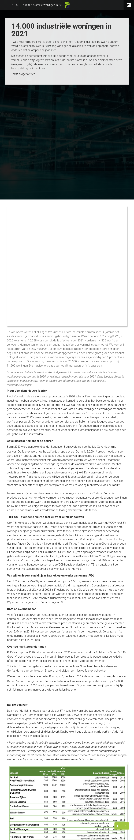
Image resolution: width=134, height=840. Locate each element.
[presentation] (67, 81)
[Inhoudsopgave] (5, 5)
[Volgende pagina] (125, 826)
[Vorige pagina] (118, 826)
